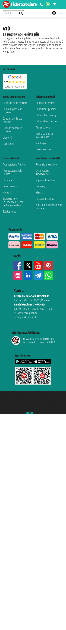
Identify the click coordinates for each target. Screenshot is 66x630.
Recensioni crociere (46, 164)
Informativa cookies (46, 121)
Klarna (39, 192)
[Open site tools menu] (61, 4)
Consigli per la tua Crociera (12, 120)
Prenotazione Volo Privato (12, 172)
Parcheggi (41, 143)
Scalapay (40, 186)
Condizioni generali (46, 109)
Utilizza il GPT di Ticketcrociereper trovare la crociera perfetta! (33, 340)
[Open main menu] (61, 13)
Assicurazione (43, 127)
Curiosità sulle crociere (15, 103)
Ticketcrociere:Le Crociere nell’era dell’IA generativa (13, 202)
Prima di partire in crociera (12, 110)
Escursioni (8, 143)
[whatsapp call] (48, 4)
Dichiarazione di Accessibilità (44, 135)
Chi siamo (8, 180)
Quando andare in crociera (12, 129)
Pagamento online (45, 180)
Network (7, 192)
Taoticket (29, 412)
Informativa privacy (46, 115)
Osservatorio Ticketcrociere (43, 172)
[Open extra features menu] (13, 12)
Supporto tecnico (45, 103)
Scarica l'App (9, 211)
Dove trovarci (10, 186)
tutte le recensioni (15, 86)
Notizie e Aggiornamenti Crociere (49, 206)
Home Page (8, 51)
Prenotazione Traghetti (15, 164)
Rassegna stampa (45, 198)
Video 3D (7, 137)
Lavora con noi (43, 149)
